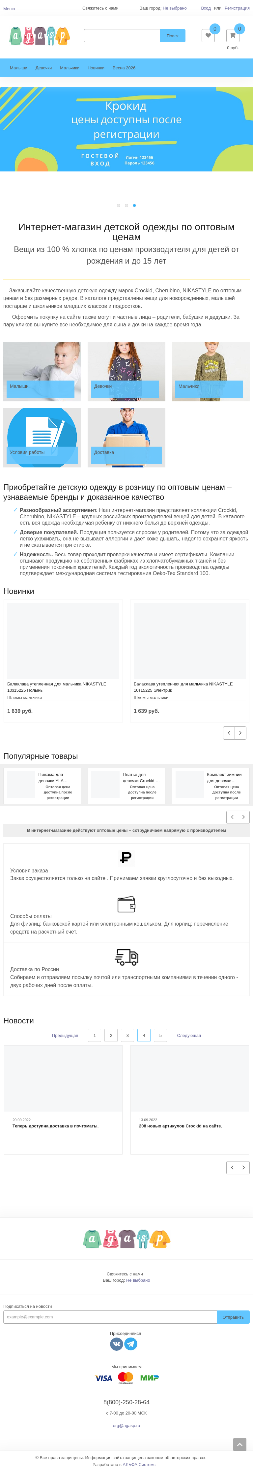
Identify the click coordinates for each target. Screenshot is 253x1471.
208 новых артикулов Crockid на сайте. (180, 1125)
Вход (206, 8)
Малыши (18, 67)
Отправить (233, 1317)
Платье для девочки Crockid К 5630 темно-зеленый (140, 777)
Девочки (44, 67)
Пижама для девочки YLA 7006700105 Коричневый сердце (51, 777)
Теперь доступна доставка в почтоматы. (55, 1125)
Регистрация (237, 8)
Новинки (96, 67)
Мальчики (69, 67)
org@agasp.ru (126, 1425)
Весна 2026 (124, 67)
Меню (9, 8)
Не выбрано (175, 8)
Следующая (189, 1035)
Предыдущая (65, 1035)
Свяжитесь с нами (125, 1273)
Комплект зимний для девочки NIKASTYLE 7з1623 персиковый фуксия (226, 777)
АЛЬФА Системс (139, 1464)
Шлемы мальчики (24, 697)
